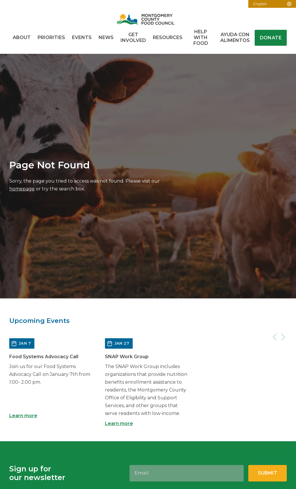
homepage (22, 189)
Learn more (23, 415)
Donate (271, 38)
